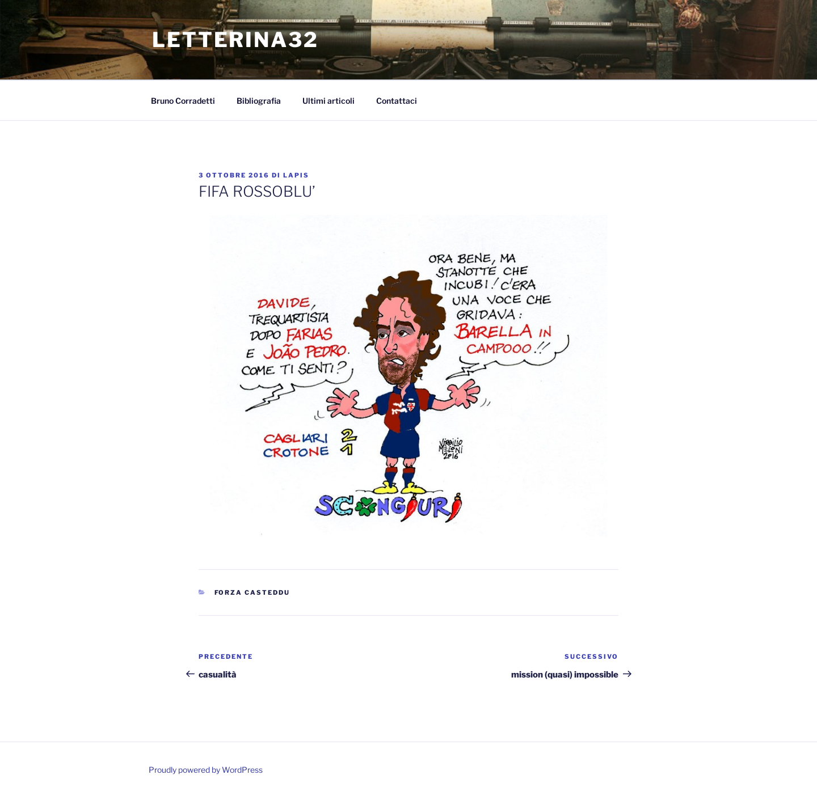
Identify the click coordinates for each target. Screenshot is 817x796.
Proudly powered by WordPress (206, 769)
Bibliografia (259, 100)
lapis (296, 175)
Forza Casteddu (252, 592)
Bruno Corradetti (183, 100)
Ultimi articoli (328, 100)
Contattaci (396, 100)
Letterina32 (235, 39)
